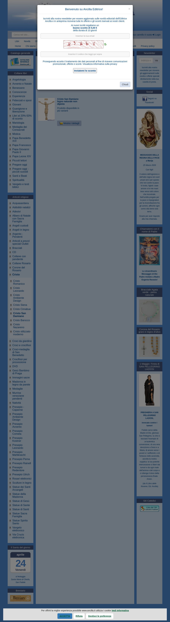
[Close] (129, 8)
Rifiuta (79, 616)
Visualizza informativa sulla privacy (100, 64)
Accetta (65, 616)
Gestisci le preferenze (99, 616)
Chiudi (125, 84)
